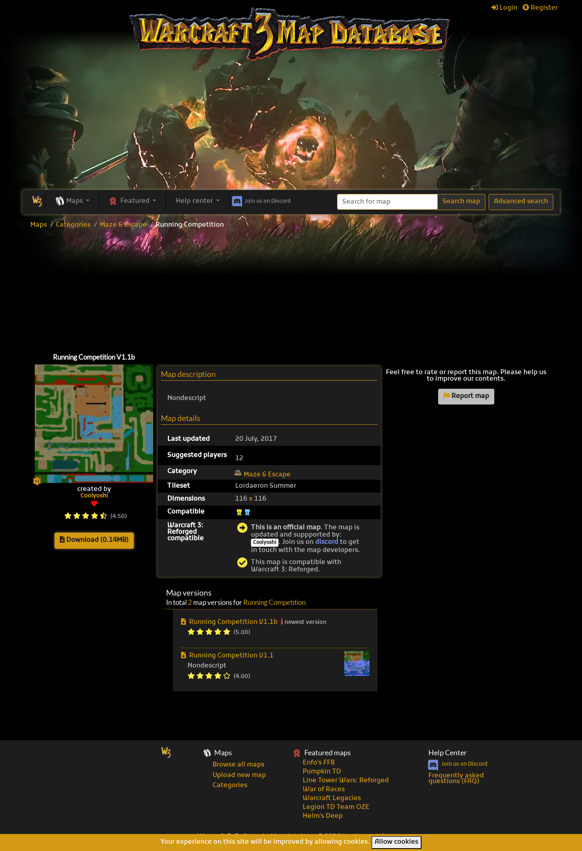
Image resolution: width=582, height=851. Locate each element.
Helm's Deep (323, 816)
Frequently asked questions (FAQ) (456, 779)
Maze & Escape (123, 225)
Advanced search (521, 202)
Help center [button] (195, 201)
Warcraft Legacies (332, 798)
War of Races (324, 790)
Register (540, 8)
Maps (38, 225)
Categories (73, 225)
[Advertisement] (291, 129)
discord (326, 542)
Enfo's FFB (319, 763)
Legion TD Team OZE (336, 807)
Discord (260, 200)
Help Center (447, 752)
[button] (72, 201)
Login (504, 8)
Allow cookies (396, 842)
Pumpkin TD (322, 772)
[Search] (387, 202)
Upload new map (239, 775)
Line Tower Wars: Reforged (346, 781)
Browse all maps (238, 765)
